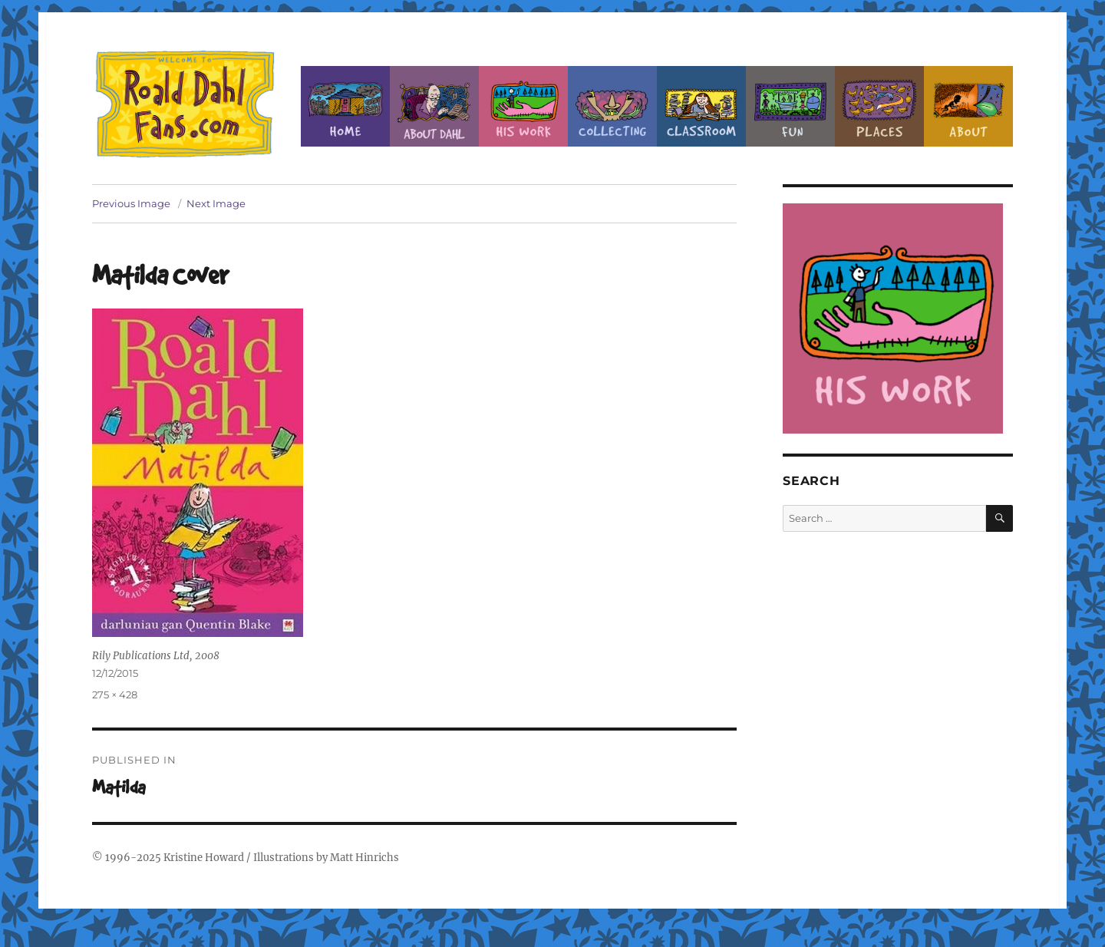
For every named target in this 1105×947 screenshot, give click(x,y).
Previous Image (131, 203)
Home (345, 106)
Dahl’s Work (523, 106)
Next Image (216, 203)
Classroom (701, 106)
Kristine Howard (203, 857)
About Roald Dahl (434, 106)
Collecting (612, 106)
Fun (790, 106)
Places (879, 106)
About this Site (968, 106)
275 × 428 (114, 694)
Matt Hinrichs (364, 857)
